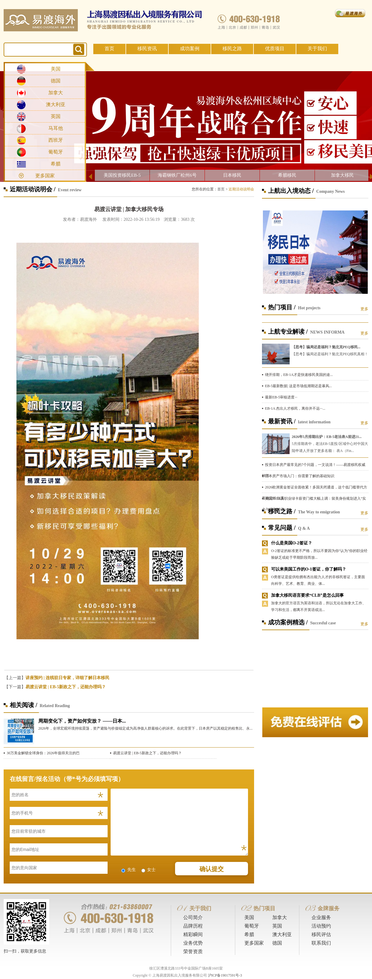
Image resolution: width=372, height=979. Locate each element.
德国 (55, 80)
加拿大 (55, 92)
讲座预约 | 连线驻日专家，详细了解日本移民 (67, 677)
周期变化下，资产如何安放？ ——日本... (82, 721)
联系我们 (321, 943)
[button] (128, 653)
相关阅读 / (23, 705)
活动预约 (321, 926)
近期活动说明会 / (33, 189)
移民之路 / (282, 511)
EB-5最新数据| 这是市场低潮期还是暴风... (298, 386)
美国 (55, 68)
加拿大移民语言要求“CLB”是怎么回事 (307, 595)
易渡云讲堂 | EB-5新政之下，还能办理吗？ (66, 687)
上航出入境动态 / (291, 190)
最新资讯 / (282, 421)
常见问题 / (282, 527)
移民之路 (232, 48)
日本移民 (232, 175)
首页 (109, 48)
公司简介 (193, 917)
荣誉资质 (193, 951)
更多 (364, 309)
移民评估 (321, 934)
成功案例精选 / (288, 622)
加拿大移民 (342, 175)
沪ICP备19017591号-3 (225, 975)
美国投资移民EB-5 (122, 175)
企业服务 (321, 917)
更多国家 (45, 175)
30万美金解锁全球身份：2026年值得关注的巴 (43, 753)
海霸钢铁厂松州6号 (177, 175)
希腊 (55, 163)
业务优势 (193, 943)
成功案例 (189, 48)
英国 (55, 116)
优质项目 (274, 48)
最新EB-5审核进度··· (281, 397)
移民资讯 (147, 48)
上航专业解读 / (288, 331)
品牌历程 (193, 926)
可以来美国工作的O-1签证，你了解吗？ (308, 569)
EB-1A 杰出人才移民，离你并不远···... (295, 408)
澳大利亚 (55, 104)
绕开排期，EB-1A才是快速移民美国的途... (299, 375)
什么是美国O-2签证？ (291, 543)
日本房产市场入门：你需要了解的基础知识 (299, 476)
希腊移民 (287, 175)
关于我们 (317, 48)
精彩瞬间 (193, 934)
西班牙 (55, 140)
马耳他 (55, 128)
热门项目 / (282, 307)
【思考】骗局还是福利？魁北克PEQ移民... (326, 347)
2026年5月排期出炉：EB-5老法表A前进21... (327, 437)
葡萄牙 (55, 151)
